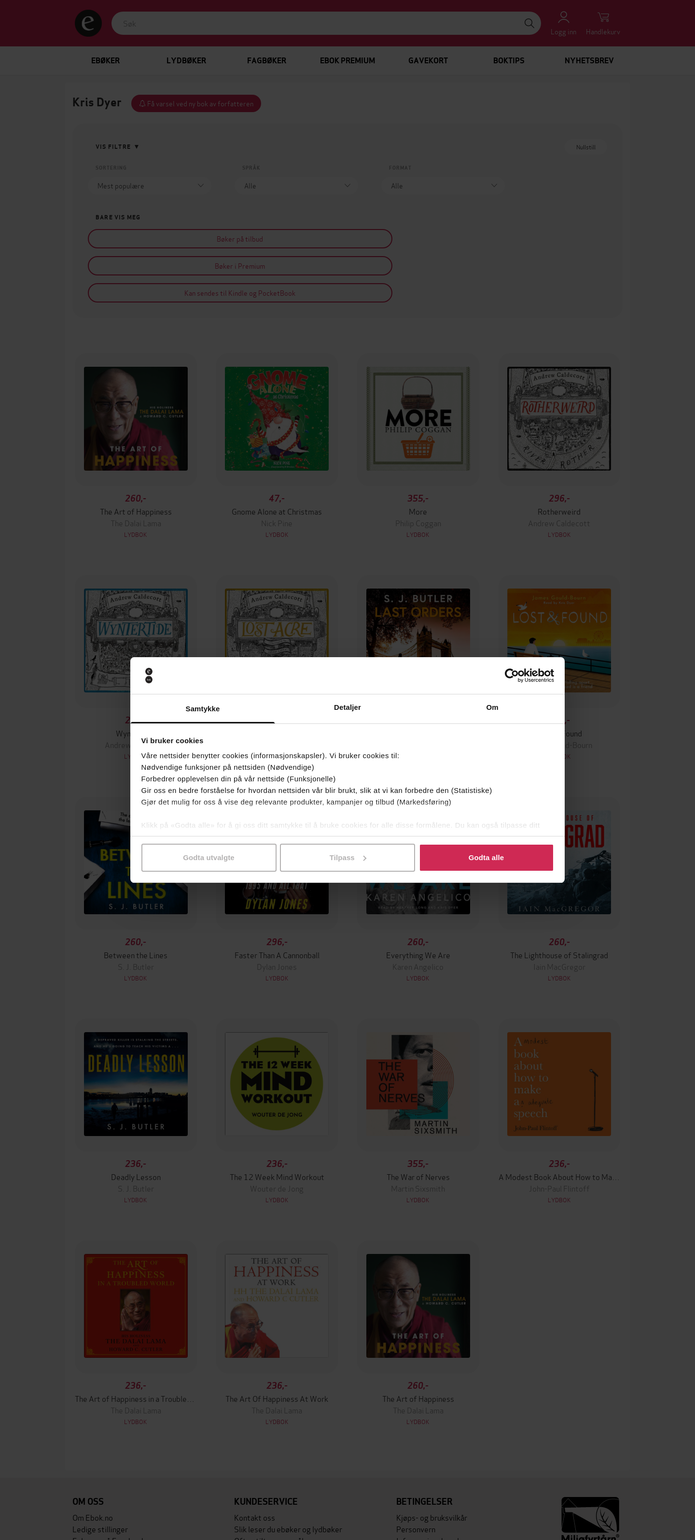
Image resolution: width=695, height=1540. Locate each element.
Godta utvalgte (208, 857)
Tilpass (348, 857)
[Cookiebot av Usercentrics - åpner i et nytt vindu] (512, 675)
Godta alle (486, 857)
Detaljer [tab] (347, 707)
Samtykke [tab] (203, 709)
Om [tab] (492, 707)
